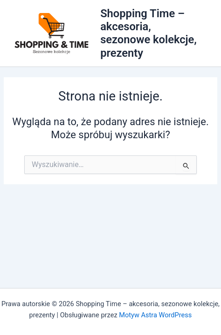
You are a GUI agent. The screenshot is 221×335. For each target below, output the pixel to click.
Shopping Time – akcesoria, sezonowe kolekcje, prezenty (148, 33)
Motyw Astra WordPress (155, 315)
